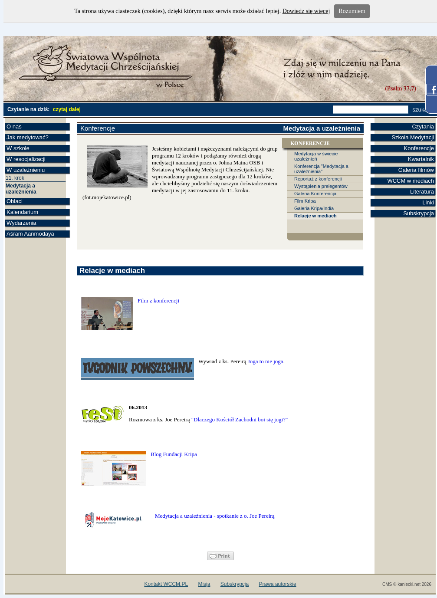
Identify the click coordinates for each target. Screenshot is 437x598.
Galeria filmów (416, 170)
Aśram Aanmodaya (30, 233)
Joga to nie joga (265, 361)
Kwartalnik (421, 159)
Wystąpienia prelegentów (321, 186)
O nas (14, 126)
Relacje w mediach (315, 215)
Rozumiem (351, 11)
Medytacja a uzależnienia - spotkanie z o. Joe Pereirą (214, 516)
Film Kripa (305, 201)
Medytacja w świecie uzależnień (316, 156)
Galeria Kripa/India (314, 208)
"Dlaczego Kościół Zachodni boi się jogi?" (239, 419)
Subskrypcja (418, 213)
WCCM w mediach (410, 180)
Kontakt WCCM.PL (166, 584)
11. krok (15, 178)
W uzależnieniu (26, 170)
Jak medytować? (28, 137)
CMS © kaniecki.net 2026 (406, 584)
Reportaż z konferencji (318, 178)
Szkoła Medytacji (412, 137)
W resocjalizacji (26, 159)
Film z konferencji (158, 300)
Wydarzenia (21, 223)
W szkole (18, 148)
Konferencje (419, 148)
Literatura (422, 191)
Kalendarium (22, 212)
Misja (204, 584)
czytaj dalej (67, 109)
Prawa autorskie (277, 584)
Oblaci (15, 201)
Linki (428, 202)
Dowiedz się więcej (306, 11)
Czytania (423, 126)
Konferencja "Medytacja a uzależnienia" (321, 169)
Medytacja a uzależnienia (21, 189)
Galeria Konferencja (315, 193)
